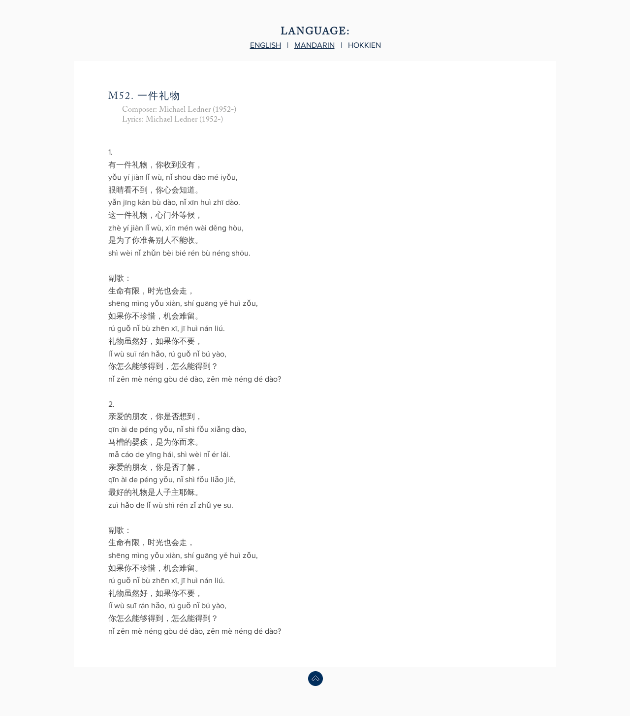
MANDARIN (314, 45)
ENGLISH (265, 45)
